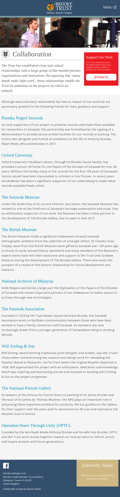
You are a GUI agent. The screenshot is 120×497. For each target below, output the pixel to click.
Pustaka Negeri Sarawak (22, 118)
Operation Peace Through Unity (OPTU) (36, 425)
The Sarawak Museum (21, 197)
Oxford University (17, 155)
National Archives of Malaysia (27, 281)
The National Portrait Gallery (26, 388)
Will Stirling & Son (18, 346)
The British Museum (19, 229)
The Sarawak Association (23, 309)
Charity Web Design (13, 488)
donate (101, 77)
